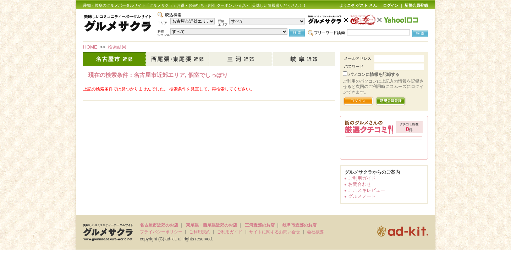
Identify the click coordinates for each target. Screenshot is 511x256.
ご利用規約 (199, 231)
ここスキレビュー (366, 190)
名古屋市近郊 (114, 59)
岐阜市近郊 (304, 59)
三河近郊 (241, 59)
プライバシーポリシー (161, 231)
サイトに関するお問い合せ (274, 231)
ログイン (391, 5)
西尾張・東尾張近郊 (177, 59)
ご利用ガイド (362, 178)
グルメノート (362, 196)
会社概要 (315, 231)
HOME (90, 47)
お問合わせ (359, 184)
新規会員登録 (416, 5)
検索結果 (117, 47)
